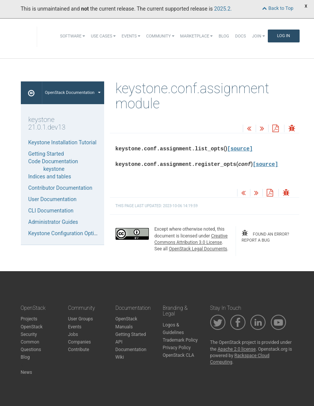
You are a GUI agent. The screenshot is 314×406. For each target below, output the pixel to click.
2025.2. (223, 9)
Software (72, 36)
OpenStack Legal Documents (198, 248)
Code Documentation (53, 161)
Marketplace (196, 36)
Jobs (73, 334)
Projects (29, 319)
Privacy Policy (177, 347)
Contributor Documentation (60, 188)
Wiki (120, 357)
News (26, 372)
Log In (283, 35)
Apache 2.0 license (236, 349)
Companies (79, 342)
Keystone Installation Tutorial (62, 142)
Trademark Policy (180, 340)
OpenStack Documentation (73, 92)
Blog (224, 36)
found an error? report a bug (265, 236)
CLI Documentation (50, 211)
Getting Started (46, 154)
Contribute (78, 349)
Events (131, 36)
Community (160, 36)
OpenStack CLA (178, 355)
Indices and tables (49, 176)
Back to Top (277, 8)
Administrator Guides (53, 222)
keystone (54, 169)
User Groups (80, 319)
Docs (240, 36)
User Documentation (52, 199)
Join (258, 36)
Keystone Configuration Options (65, 233)
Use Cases (103, 36)
